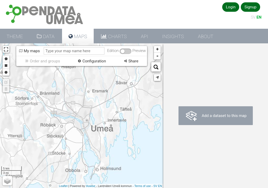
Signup (250, 7)
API (144, 36)
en (160, 185)
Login (231, 7)
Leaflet (63, 185)
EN (258, 17)
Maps (80, 36)
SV (253, 17)
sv (155, 185)
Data (48, 36)
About (205, 36)
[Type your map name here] (74, 51)
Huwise (90, 185)
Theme (15, 36)
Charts (117, 36)
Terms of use (142, 185)
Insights (173, 36)
